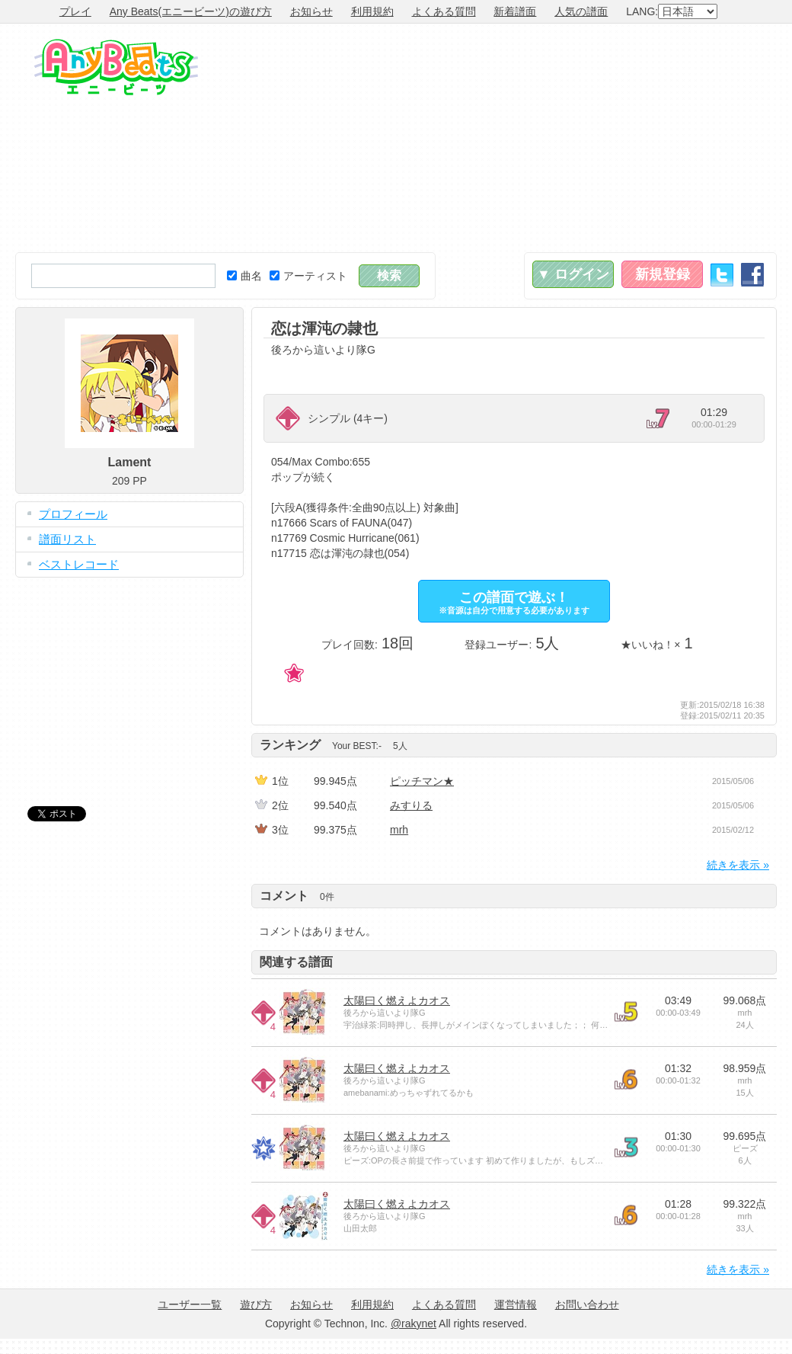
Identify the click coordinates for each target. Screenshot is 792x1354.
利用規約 (372, 11)
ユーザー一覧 (190, 1304)
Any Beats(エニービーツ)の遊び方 (191, 11)
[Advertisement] (603, 138)
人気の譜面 (581, 11)
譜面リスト (67, 539)
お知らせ (311, 11)
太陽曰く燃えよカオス (396, 1000)
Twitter (722, 274)
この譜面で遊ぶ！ (514, 602)
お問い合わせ (587, 1304)
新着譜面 (514, 11)
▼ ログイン (573, 274)
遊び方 (256, 1304)
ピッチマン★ (422, 781)
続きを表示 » (738, 865)
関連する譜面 (296, 961)
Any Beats (116, 67)
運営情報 (515, 1304)
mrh (399, 830)
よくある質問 (444, 11)
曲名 (244, 276)
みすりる (411, 805)
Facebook (752, 274)
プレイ (75, 11)
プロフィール (73, 513)
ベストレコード (79, 564)
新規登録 (662, 274)
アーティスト (308, 276)
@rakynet (413, 1323)
